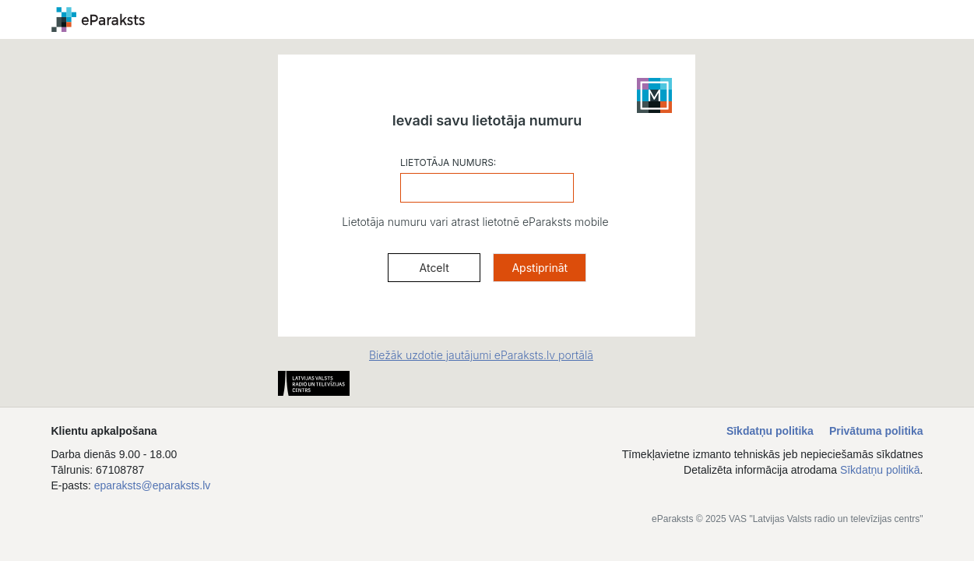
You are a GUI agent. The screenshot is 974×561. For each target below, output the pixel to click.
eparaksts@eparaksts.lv (152, 485)
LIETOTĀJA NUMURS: (448, 162)
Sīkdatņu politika (770, 431)
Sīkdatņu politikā (880, 470)
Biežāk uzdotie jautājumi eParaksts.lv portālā (481, 355)
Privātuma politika (876, 431)
